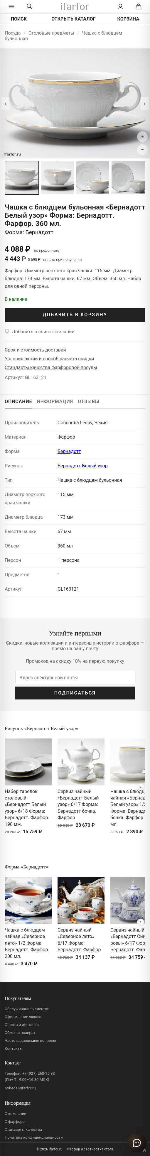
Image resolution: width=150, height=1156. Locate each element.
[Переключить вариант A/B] (144, 1150)
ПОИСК (19, 19)
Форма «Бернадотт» (26, 867)
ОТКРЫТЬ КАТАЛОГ (73, 19)
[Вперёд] (140, 786)
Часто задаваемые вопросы (30, 1040)
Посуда (13, 33)
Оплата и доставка (22, 1025)
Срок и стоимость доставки (35, 350)
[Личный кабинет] (120, 6)
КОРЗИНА (128, 19)
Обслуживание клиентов (27, 1009)
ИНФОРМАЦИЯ (55, 401)
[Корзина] (138, 6)
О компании (15, 1113)
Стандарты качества (23, 1129)
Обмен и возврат (20, 1032)
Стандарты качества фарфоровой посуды (51, 367)
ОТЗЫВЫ (89, 401)
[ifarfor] (75, 6)
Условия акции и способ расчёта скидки (49, 358)
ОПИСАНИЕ (18, 401)
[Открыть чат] (136, 1142)
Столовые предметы (51, 33)
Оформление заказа (23, 1017)
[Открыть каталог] (11, 6)
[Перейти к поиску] (29, 6)
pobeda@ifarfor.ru (20, 1088)
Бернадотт (69, 451)
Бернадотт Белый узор (83, 466)
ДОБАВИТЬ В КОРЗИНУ (75, 314)
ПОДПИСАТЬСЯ (75, 693)
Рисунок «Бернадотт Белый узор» (41, 728)
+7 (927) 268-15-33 (38, 1073)
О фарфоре (15, 1121)
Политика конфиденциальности (34, 1137)
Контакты (13, 1048)
